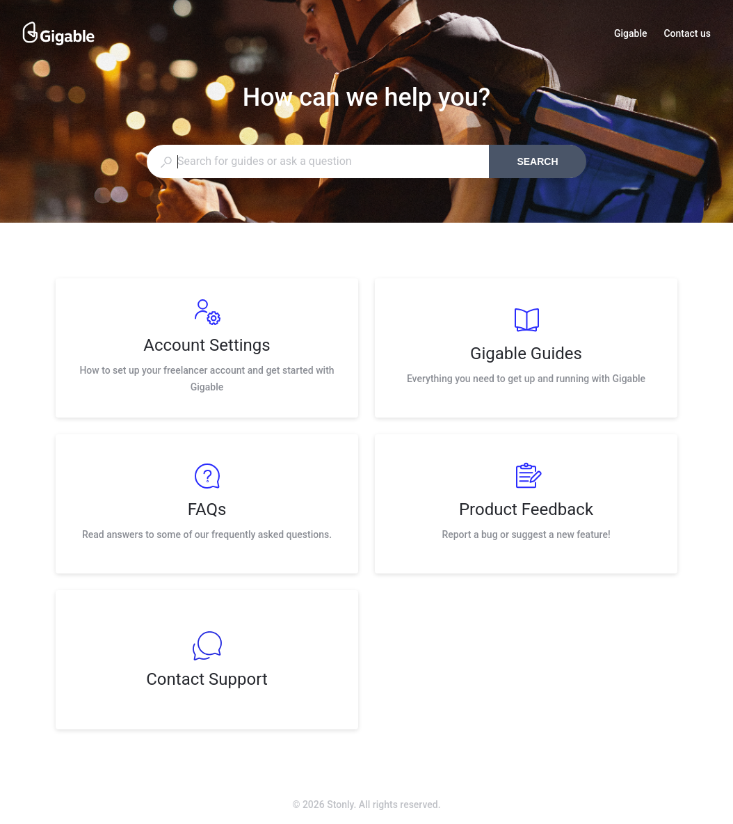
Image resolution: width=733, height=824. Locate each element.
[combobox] (317, 161)
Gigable (630, 35)
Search (537, 161)
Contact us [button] (687, 33)
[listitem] (207, 348)
